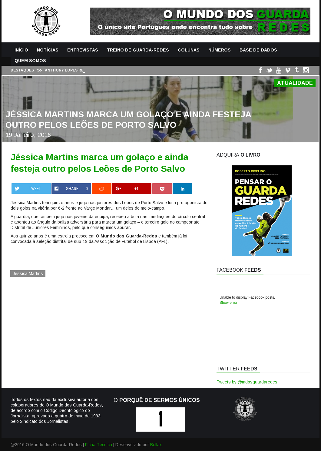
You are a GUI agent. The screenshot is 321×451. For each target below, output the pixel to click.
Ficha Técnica (98, 444)
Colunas (189, 50)
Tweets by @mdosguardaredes (247, 382)
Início (21, 50)
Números (219, 50)
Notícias (47, 50)
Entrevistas (82, 50)
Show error (228, 302)
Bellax (156, 444)
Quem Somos (30, 60)
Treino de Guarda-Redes (138, 50)
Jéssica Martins (28, 273)
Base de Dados (258, 50)
